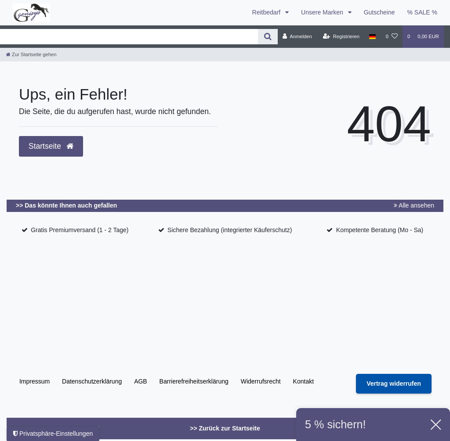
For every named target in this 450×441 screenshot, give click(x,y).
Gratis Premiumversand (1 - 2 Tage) (79, 229)
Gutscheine (379, 12)
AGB (140, 381)
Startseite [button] (51, 146)
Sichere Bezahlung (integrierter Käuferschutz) (229, 229)
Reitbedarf (267, 12)
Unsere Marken (323, 12)
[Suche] (268, 36)
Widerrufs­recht (261, 381)
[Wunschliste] (392, 36)
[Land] (372, 36)
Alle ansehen (414, 205)
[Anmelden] (297, 36)
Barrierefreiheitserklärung (194, 381)
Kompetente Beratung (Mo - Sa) (379, 229)
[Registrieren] (341, 36)
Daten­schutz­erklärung (92, 381)
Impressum (34, 381)
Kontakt (303, 381)
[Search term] (129, 36)
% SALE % (422, 12)
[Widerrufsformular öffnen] (394, 384)
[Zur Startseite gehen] (31, 54)
